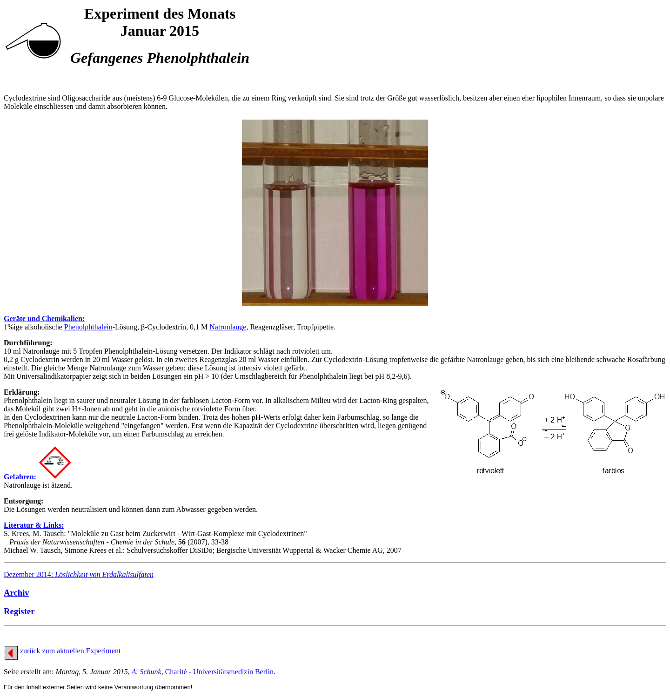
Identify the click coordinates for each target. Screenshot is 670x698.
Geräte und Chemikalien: (44, 318)
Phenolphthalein (88, 327)
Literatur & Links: (34, 525)
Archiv (16, 592)
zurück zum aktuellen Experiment (70, 651)
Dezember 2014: (79, 574)
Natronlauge (227, 327)
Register (19, 611)
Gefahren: (20, 477)
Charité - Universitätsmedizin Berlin (219, 672)
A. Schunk (146, 672)
